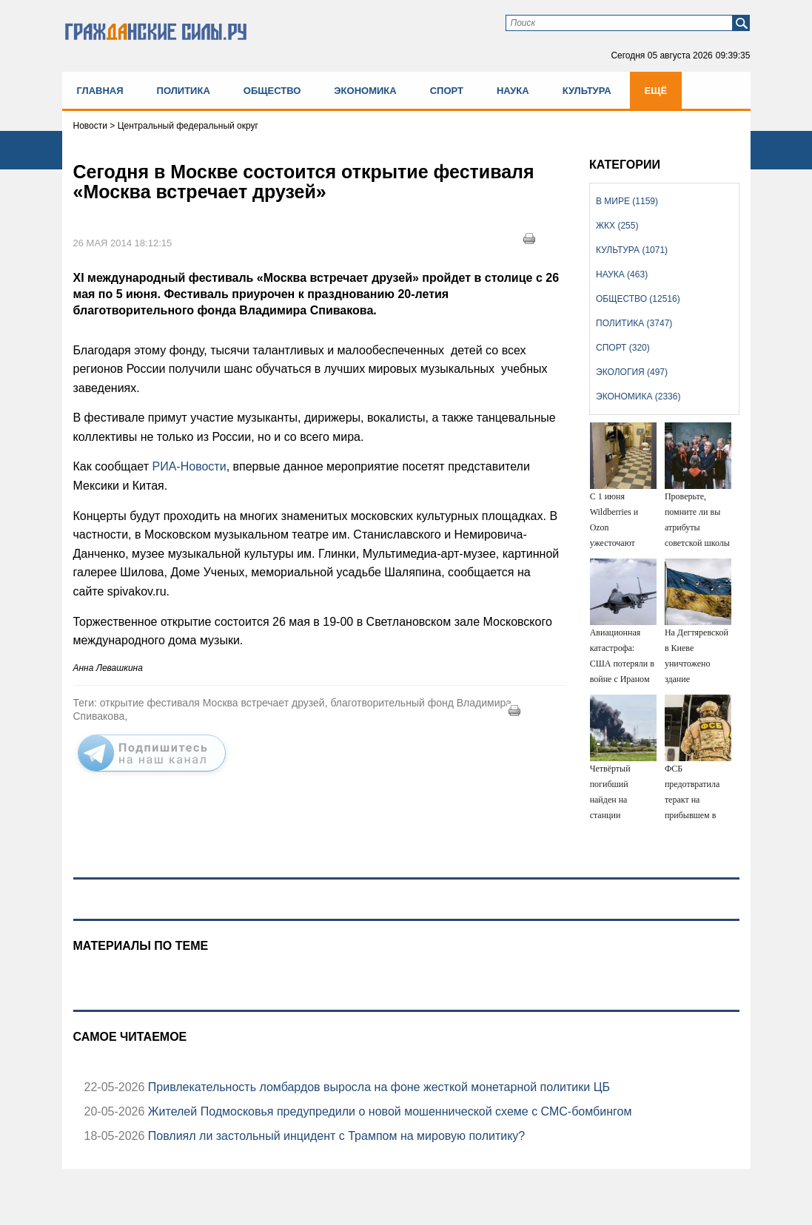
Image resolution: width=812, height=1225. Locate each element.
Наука (513, 90)
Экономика (365, 90)
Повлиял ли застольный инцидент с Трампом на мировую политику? (334, 1136)
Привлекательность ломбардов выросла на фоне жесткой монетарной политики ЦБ (377, 1087)
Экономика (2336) (638, 396)
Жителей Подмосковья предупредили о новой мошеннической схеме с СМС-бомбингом (387, 1111)
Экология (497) (632, 372)
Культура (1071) (632, 250)
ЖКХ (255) (617, 225)
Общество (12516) (638, 299)
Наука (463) (622, 274)
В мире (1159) (627, 201)
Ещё (656, 90)
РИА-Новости (189, 466)
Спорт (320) (623, 347)
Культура (587, 90)
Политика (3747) (634, 323)
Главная (100, 90)
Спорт (446, 90)
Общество (272, 90)
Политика (183, 90)
